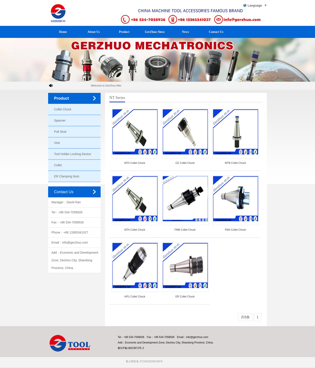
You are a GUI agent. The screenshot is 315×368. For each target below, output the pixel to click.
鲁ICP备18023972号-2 (131, 348)
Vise (57, 143)
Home (63, 32)
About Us (94, 32)
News (185, 32)
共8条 (245, 317)
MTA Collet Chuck (134, 163)
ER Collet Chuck (185, 296)
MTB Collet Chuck (235, 163)
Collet (58, 165)
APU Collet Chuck (134, 296)
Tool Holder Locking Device (72, 154)
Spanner (60, 120)
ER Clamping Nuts (66, 176)
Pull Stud (60, 131)
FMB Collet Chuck (185, 229)
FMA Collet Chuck (235, 229)
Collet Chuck (62, 109)
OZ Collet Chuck (185, 163)
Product (124, 32)
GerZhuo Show (155, 32)
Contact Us (216, 32)
